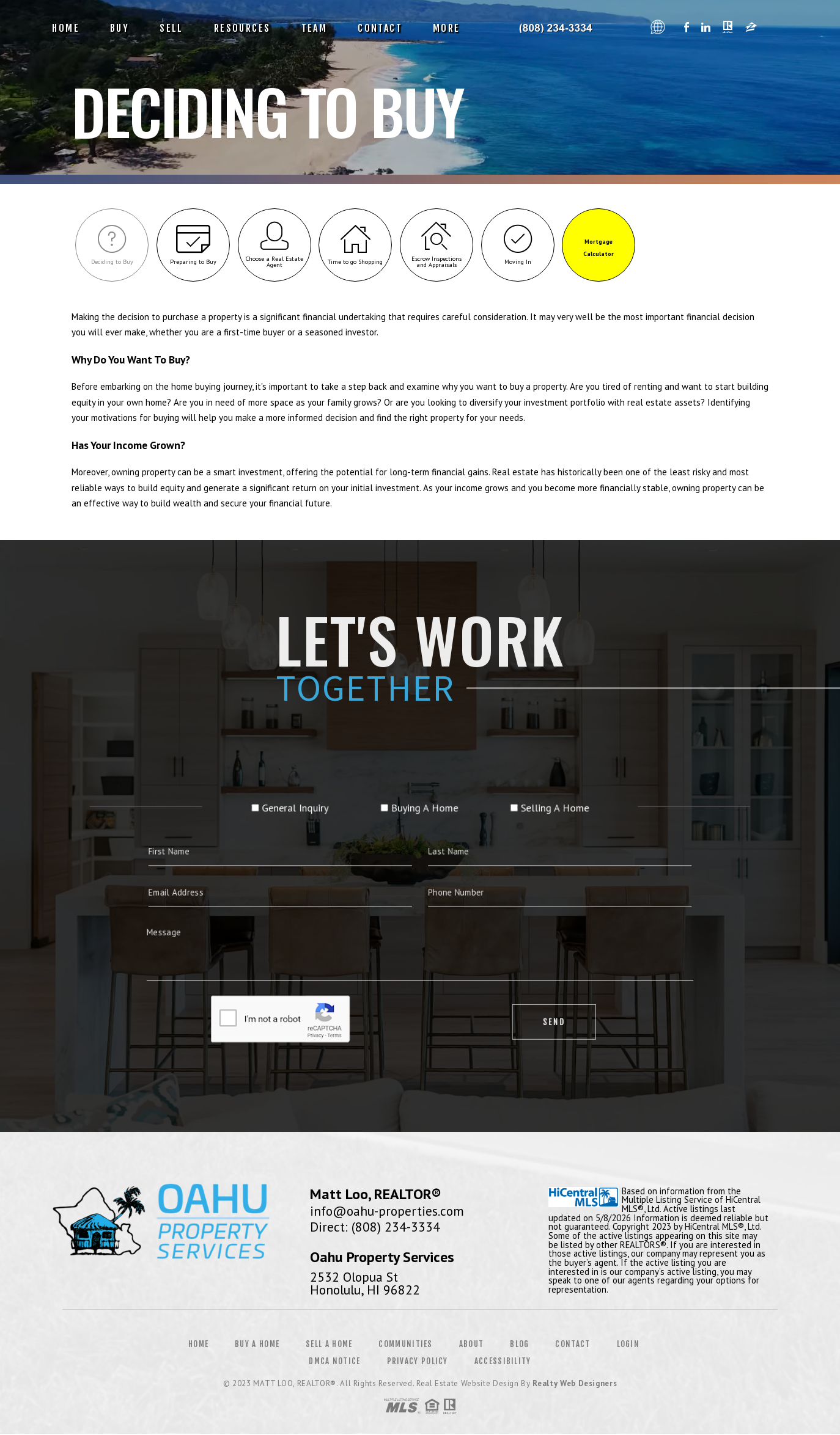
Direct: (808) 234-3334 (375, 1227)
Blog (519, 1345)
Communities (405, 1345)
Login (628, 1345)
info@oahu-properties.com (387, 1211)
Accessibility (502, 1362)
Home (65, 28)
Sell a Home (329, 1345)
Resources (242, 28)
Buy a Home (257, 1345)
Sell (171, 28)
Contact (380, 28)
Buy (119, 28)
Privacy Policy (417, 1362)
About (471, 1345)
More (446, 28)
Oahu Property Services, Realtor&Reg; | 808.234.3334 (560, 28)
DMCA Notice (334, 1362)
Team (314, 28)
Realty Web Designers (574, 1384)
